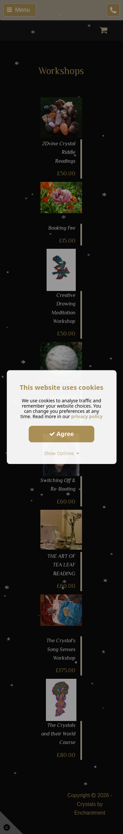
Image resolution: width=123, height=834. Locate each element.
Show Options (61, 453)
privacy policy (87, 416)
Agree (61, 434)
